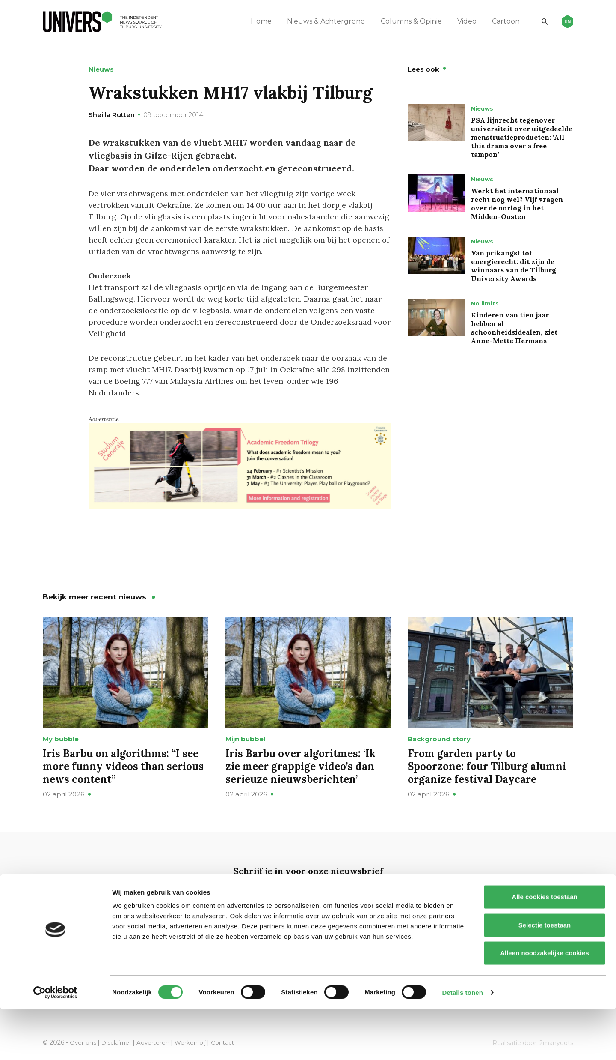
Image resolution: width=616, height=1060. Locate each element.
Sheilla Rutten (112, 115)
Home (256, 21)
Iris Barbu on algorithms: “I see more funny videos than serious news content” (123, 765)
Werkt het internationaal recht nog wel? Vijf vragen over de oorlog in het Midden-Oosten (517, 203)
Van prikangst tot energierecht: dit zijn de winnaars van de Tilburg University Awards (513, 266)
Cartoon (501, 21)
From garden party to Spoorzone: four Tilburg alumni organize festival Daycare (487, 765)
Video (462, 21)
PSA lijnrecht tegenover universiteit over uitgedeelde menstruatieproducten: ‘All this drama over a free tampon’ (521, 137)
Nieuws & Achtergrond (321, 21)
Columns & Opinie (406, 21)
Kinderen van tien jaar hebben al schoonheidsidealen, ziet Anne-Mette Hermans (514, 328)
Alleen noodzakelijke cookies (544, 1003)
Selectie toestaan (544, 975)
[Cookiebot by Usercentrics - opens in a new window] (55, 1043)
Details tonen (462, 1043)
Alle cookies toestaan (544, 947)
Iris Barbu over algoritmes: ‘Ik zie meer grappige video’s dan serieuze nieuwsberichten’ (300, 765)
